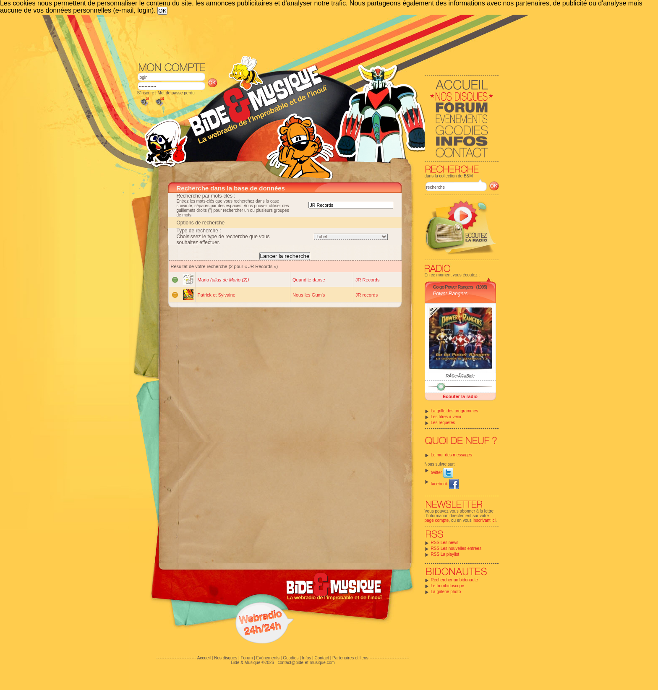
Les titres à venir (446, 416)
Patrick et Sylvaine (216, 294)
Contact (321, 658)
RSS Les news (445, 542)
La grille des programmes (454, 411)
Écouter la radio (460, 396)
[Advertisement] (318, 38)
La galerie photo (446, 591)
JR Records (367, 279)
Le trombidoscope (448, 585)
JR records (366, 294)
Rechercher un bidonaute (454, 580)
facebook (445, 484)
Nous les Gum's (308, 294)
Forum (246, 658)
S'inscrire (145, 93)
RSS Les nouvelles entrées (456, 548)
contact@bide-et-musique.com (306, 662)
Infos (306, 658)
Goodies (290, 658)
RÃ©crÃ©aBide (460, 376)
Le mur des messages (451, 455)
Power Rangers (450, 294)
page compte (437, 520)
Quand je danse (308, 279)
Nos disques (225, 658)
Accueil (204, 658)
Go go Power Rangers (453, 286)
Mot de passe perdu (175, 93)
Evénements (267, 658)
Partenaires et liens (350, 658)
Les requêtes (443, 422)
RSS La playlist (445, 554)
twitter (442, 472)
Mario (223, 279)
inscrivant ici (484, 520)
